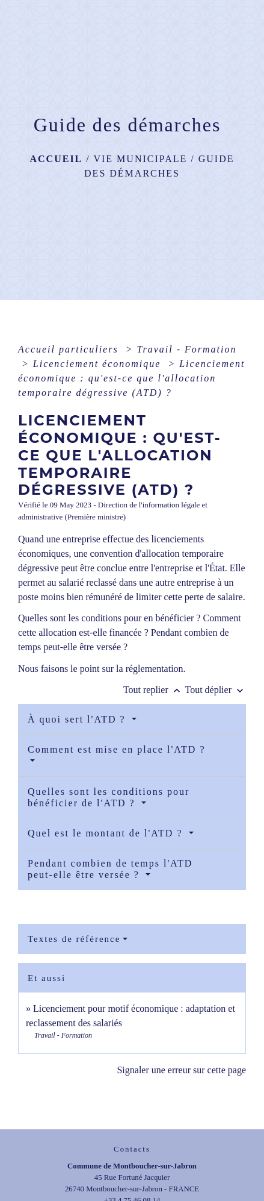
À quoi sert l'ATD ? (78, 719)
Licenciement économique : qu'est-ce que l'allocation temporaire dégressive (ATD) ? (131, 378)
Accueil (55, 159)
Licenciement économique (99, 364)
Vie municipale (140, 159)
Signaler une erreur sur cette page (181, 1070)
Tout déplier (215, 690)
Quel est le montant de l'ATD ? (107, 833)
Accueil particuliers (70, 349)
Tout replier (154, 690)
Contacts (132, 1149)
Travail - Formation (186, 349)
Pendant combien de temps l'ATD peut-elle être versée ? (110, 869)
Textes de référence (74, 939)
